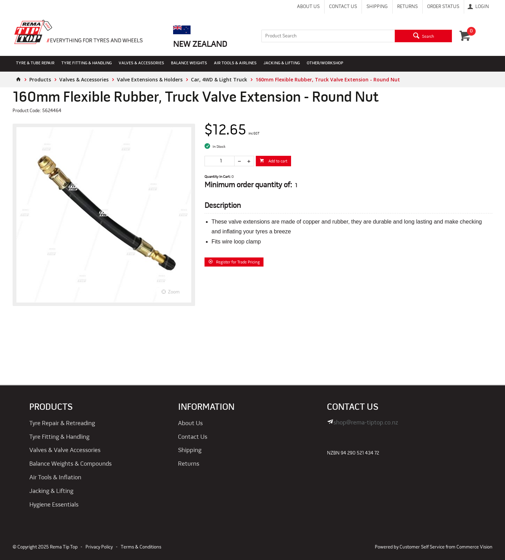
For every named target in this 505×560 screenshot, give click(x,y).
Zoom (174, 292)
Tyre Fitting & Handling (86, 63)
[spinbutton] (219, 161)
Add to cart (277, 161)
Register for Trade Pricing (238, 262)
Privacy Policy (99, 547)
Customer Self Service (422, 547)
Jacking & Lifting (281, 63)
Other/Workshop (325, 63)
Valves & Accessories (141, 63)
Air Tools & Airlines (235, 63)
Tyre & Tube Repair (35, 63)
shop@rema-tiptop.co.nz (365, 423)
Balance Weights (189, 63)
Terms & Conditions (141, 547)
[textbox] (328, 36)
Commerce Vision (474, 547)
